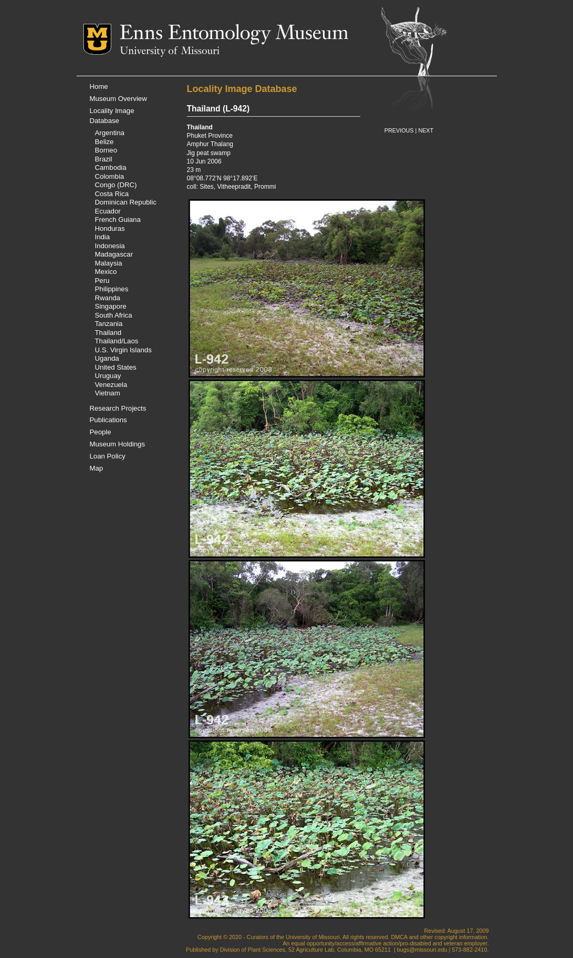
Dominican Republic (126, 202)
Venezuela (111, 385)
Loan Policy (108, 456)
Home (99, 86)
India (102, 237)
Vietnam (107, 393)
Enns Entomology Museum (234, 34)
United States (116, 367)
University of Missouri (170, 51)
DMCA (399, 937)
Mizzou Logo (101, 39)
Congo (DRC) (116, 185)
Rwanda (107, 298)
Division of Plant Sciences (252, 949)
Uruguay (108, 376)
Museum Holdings (117, 444)
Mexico (106, 272)
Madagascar (114, 254)
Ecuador (108, 211)
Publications (108, 420)
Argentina (109, 133)
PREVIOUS (399, 130)
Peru (102, 280)
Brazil (103, 159)
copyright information (460, 937)
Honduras (110, 228)
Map (96, 468)
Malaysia (108, 263)
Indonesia (110, 246)
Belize (104, 142)
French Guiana (118, 219)
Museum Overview (118, 99)
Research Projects (118, 408)
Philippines (112, 289)
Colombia (109, 176)
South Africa (113, 315)
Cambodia (111, 167)
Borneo (106, 150)
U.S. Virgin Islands (123, 350)
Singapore (111, 306)
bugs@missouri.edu (422, 949)
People (100, 432)
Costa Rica (112, 194)
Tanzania (109, 324)
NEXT (425, 130)
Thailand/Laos (117, 341)
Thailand (108, 333)
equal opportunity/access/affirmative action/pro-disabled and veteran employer (389, 943)
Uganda (107, 358)
